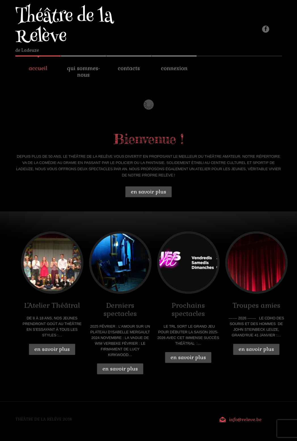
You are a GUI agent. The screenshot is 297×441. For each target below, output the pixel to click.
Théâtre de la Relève (64, 28)
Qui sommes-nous (83, 71)
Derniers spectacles (120, 309)
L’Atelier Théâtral (52, 305)
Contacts (129, 68)
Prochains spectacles (188, 309)
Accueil (38, 68)
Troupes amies (256, 305)
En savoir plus (148, 191)
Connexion (174, 68)
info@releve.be (245, 420)
